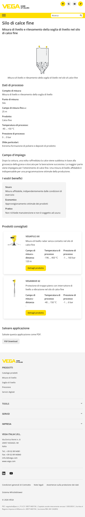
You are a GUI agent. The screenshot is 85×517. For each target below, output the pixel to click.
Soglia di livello (8, 382)
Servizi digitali (8, 392)
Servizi (6, 413)
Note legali (38, 485)
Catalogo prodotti (10, 373)
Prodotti (7, 367)
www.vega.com (8, 461)
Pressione (6, 387)
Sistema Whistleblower (12, 492)
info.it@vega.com (9, 458)
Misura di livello (9, 377)
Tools (5, 403)
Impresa (6, 424)
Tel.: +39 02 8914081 (11, 451)
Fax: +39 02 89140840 (11, 454)
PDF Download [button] (10, 341)
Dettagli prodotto (36, 268)
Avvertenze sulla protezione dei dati (63, 485)
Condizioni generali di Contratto (16, 485)
